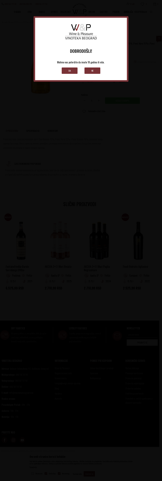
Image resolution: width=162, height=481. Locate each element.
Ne (92, 70)
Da (70, 70)
